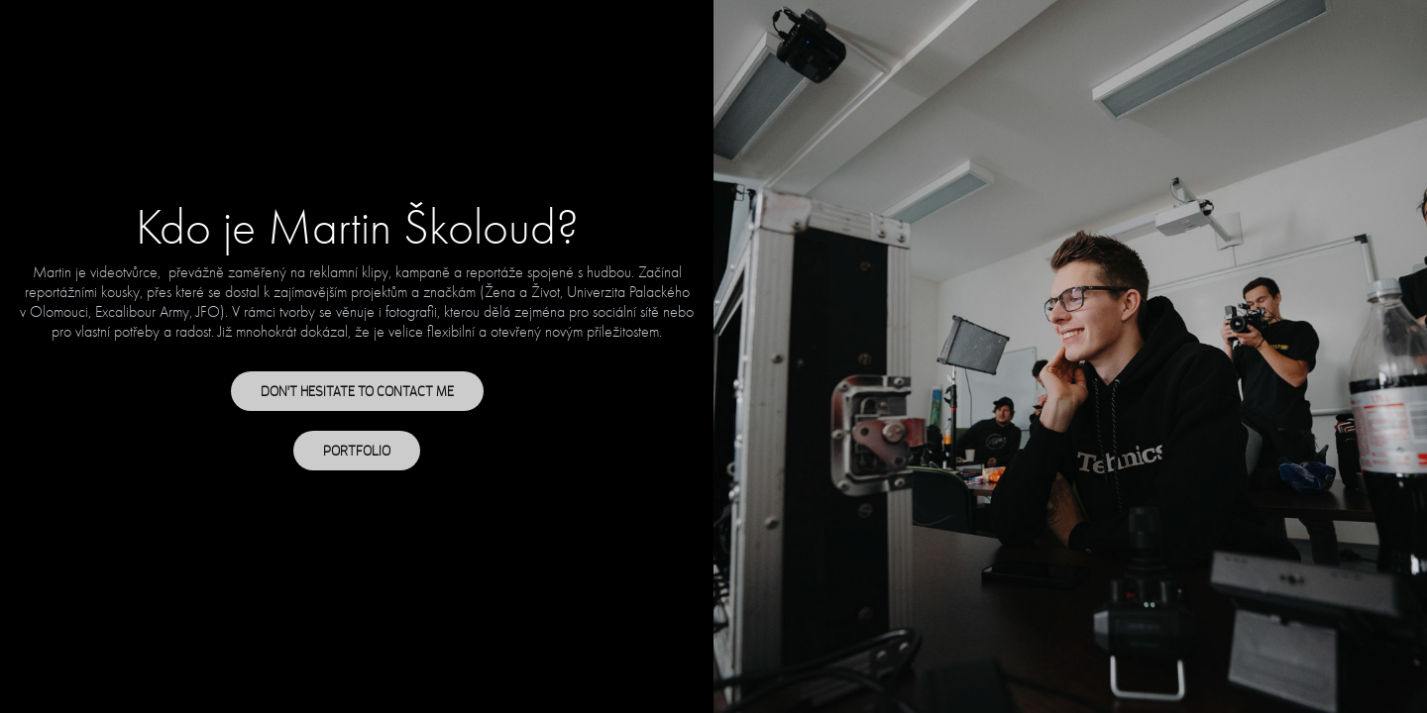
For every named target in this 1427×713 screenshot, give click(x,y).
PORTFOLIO (356, 450)
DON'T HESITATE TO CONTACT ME (357, 391)
